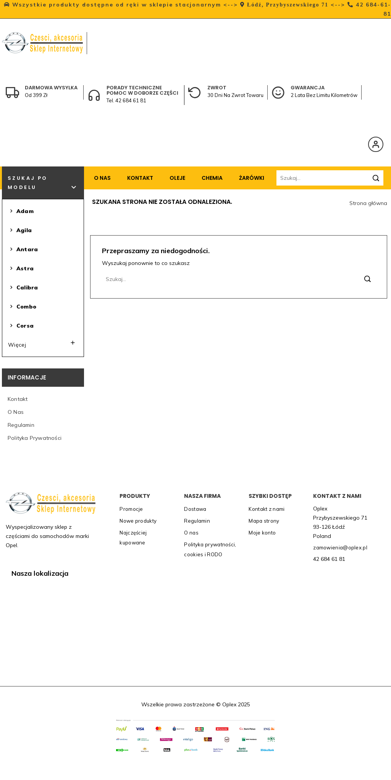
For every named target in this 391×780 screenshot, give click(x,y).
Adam (21, 211)
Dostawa (195, 509)
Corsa (21, 325)
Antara (23, 249)
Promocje (131, 509)
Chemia (212, 178)
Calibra (23, 287)
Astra (21, 268)
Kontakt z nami (266, 509)
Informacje (27, 377)
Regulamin (21, 424)
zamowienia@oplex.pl (340, 547)
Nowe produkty (138, 521)
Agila (20, 230)
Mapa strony (264, 521)
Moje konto (262, 533)
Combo (22, 306)
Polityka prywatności (34, 437)
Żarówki (251, 178)
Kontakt (140, 178)
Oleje (177, 178)
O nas (102, 178)
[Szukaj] (329, 178)
